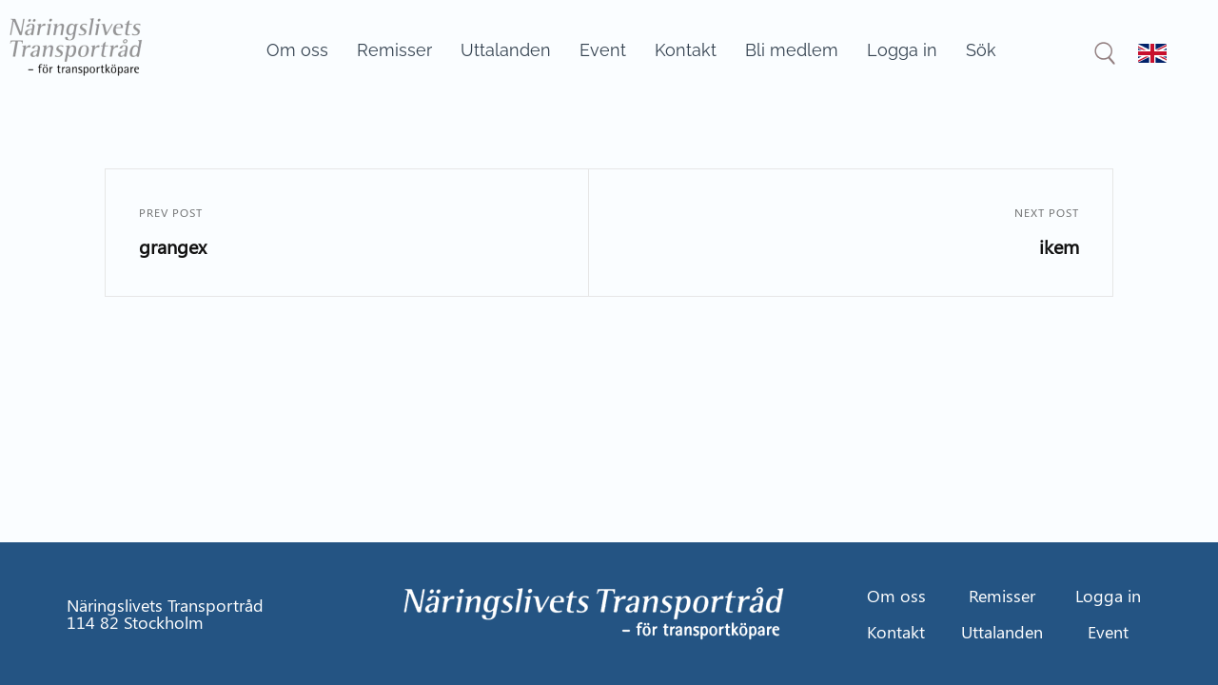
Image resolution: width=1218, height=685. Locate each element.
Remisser (394, 50)
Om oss (297, 50)
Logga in (902, 50)
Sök (981, 50)
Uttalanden (506, 50)
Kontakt (686, 50)
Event (603, 50)
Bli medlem (791, 50)
